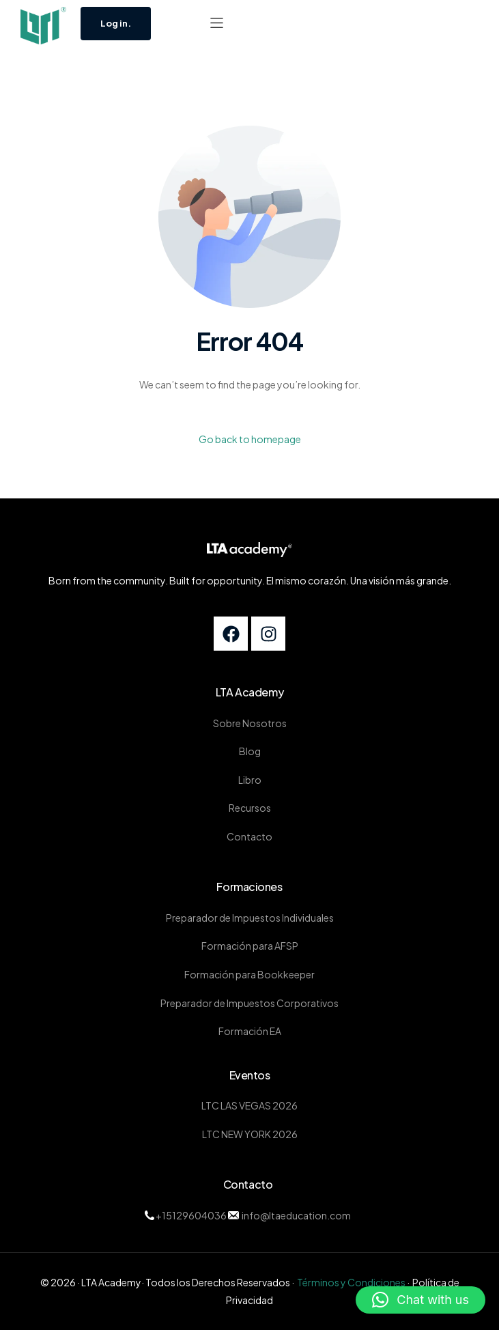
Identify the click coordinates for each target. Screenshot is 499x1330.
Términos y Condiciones (351, 1282)
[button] (217, 23)
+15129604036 (191, 1215)
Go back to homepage (250, 439)
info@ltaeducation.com (295, 1215)
